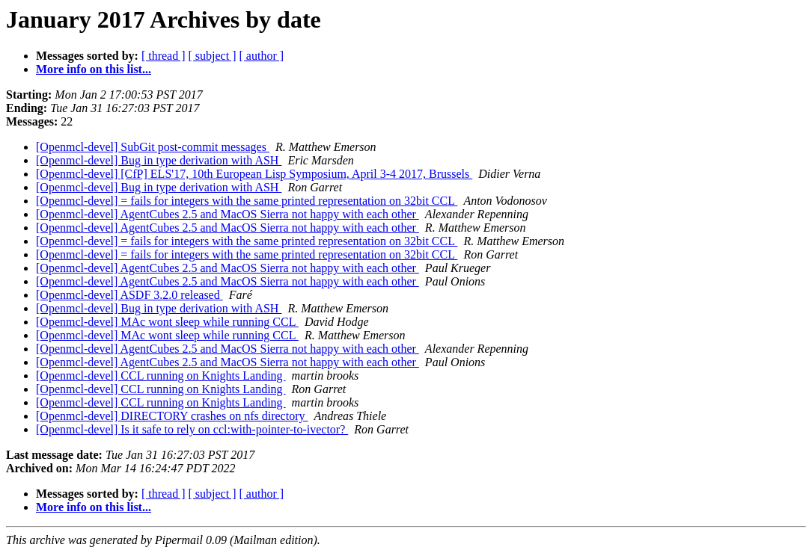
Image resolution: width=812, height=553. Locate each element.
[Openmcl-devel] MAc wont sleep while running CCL (167, 321)
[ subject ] (212, 55)
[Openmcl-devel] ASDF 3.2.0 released (129, 294)
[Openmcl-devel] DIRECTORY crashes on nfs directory (172, 416)
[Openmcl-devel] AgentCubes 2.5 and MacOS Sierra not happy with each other (227, 214)
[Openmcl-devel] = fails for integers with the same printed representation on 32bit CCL (246, 200)
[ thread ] (163, 55)
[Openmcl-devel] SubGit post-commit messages (152, 146)
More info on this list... (93, 69)
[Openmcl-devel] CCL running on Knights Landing (161, 375)
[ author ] (261, 55)
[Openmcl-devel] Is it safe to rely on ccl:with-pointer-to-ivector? (192, 429)
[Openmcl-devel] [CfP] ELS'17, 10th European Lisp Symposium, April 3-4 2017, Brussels (254, 173)
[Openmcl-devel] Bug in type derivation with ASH (158, 160)
